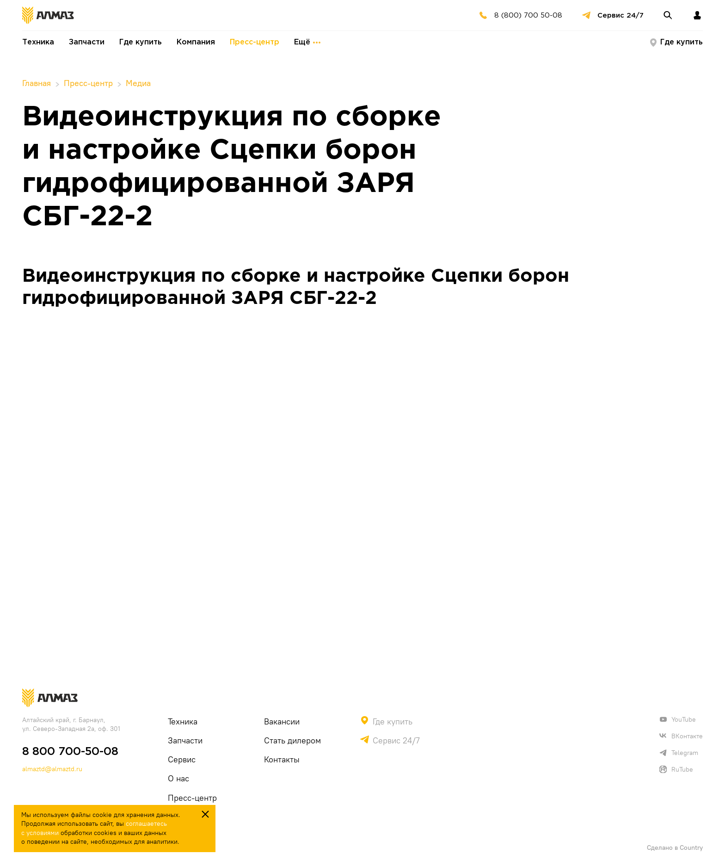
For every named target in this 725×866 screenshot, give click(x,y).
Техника (38, 42)
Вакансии (282, 721)
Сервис (182, 759)
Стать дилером (292, 740)
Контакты (282, 759)
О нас (178, 778)
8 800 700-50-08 (70, 752)
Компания (196, 42)
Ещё (307, 42)
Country (691, 847)
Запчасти (86, 42)
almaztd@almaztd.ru (52, 769)
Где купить (140, 42)
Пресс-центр (254, 42)
